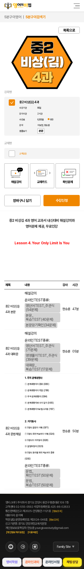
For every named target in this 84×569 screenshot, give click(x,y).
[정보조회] (57, 511)
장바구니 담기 (22, 201)
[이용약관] (33, 532)
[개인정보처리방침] (15, 532)
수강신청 (62, 200)
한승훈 (47, 125)
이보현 (40, 125)
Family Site (64, 546)
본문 (41, 131)
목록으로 (69, 30)
